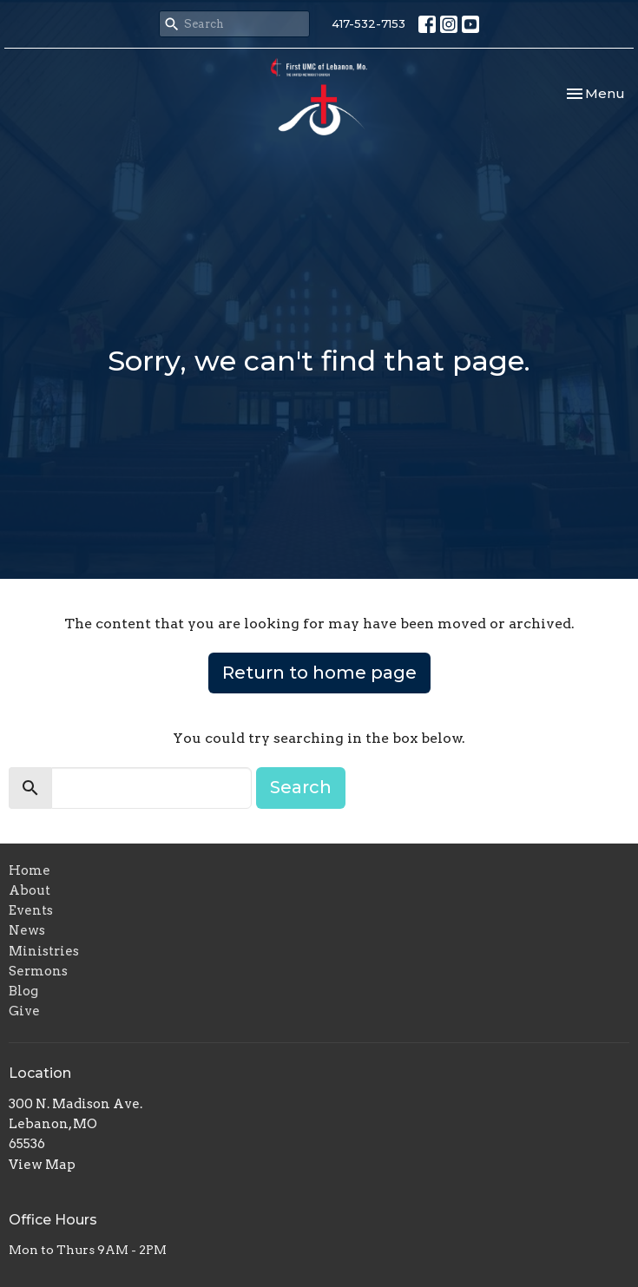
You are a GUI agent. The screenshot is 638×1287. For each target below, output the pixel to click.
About (29, 890)
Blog (23, 991)
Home (29, 870)
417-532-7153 (368, 23)
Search (301, 787)
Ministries (44, 951)
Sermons (38, 971)
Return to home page (319, 672)
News (27, 930)
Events (31, 910)
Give (24, 1011)
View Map (42, 1164)
